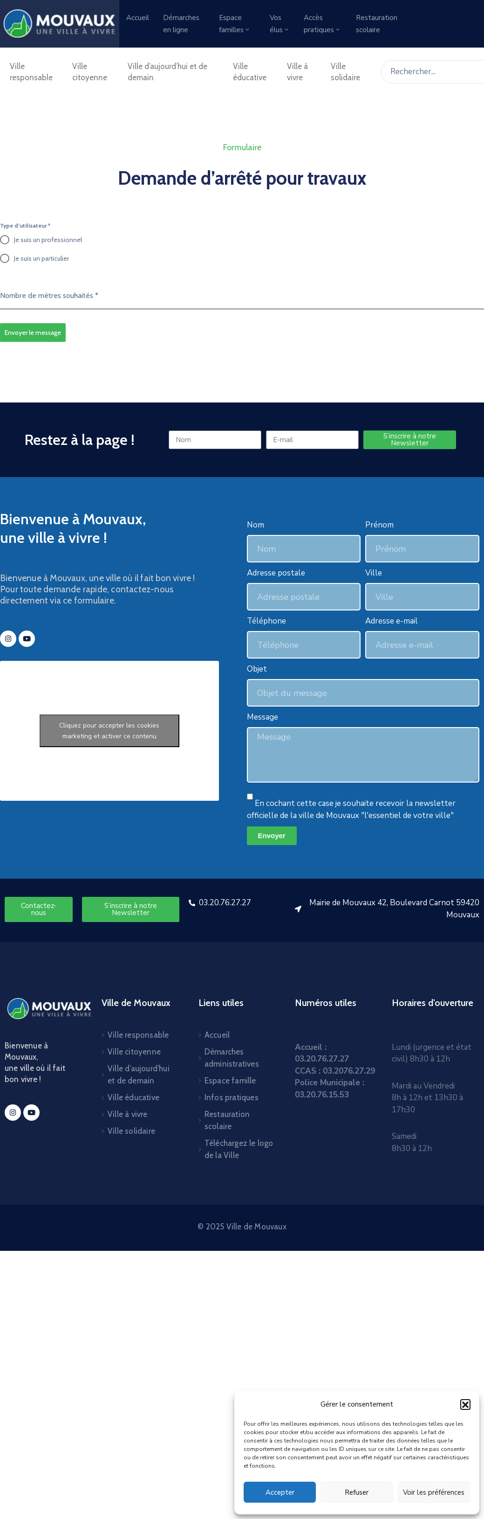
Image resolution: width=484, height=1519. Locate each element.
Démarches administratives (232, 1057)
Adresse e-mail (391, 621)
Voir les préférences (433, 1492)
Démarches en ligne (181, 24)
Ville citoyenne (89, 72)
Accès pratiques (322, 24)
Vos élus (280, 24)
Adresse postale (276, 573)
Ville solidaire (345, 72)
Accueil (137, 17)
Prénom (379, 525)
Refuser (356, 1492)
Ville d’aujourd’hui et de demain (167, 72)
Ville (373, 573)
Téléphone (266, 621)
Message (262, 717)
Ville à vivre (297, 72)
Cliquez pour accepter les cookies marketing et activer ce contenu (109, 731)
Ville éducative (249, 72)
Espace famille (230, 1080)
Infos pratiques (232, 1097)
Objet (257, 669)
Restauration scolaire (376, 24)
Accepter (280, 1492)
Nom (255, 525)
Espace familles (235, 24)
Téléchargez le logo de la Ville (239, 1149)
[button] (465, 1404)
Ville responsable (31, 72)
